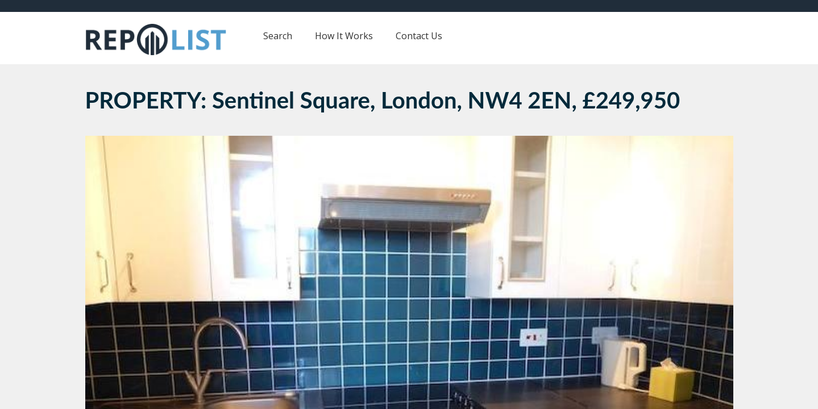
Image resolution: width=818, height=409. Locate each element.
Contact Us (419, 36)
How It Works (344, 36)
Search (277, 36)
